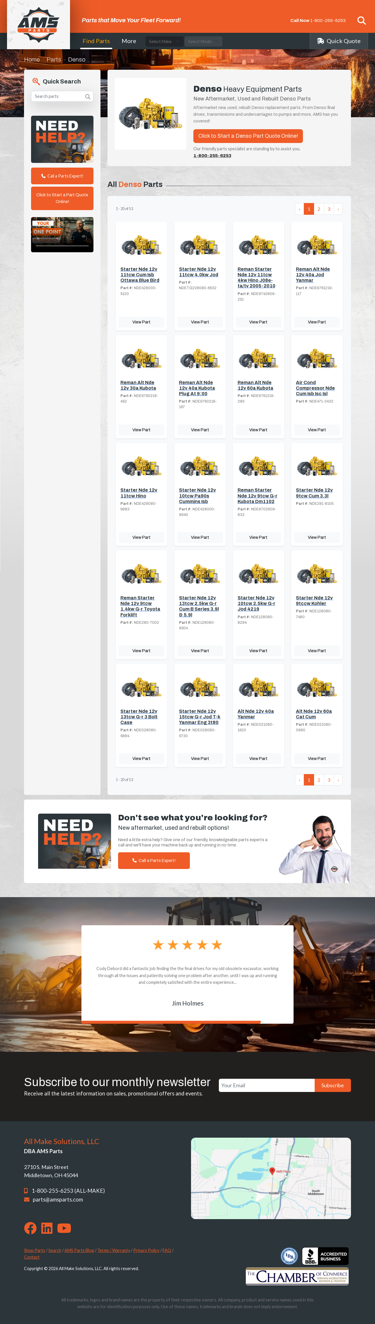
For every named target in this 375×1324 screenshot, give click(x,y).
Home (32, 59)
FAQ (167, 1250)
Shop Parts (34, 1250)
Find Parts (96, 40)
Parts (54, 59)
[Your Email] (267, 1085)
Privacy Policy (146, 1250)
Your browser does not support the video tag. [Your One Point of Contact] (62, 234)
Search (54, 1250)
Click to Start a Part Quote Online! (62, 198)
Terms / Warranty (113, 1250)
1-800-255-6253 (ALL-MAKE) (68, 1190)
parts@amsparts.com (58, 1199)
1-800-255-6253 (328, 20)
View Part (141, 322)
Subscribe (332, 1085)
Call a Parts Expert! (62, 175)
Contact (32, 1257)
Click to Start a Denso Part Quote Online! (248, 136)
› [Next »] (338, 209)
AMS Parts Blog (79, 1250)
